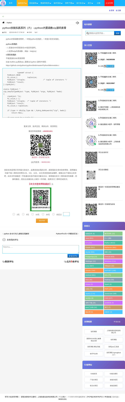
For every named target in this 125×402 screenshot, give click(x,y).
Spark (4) (108, 284)
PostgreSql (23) (91, 257)
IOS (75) (108, 275)
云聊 (98, 3)
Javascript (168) (110, 293)
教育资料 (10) (110, 234)
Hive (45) (89, 280)
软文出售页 (94, 386)
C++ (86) (108, 238)
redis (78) (89, 289)
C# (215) (89, 243)
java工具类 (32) (91, 307)
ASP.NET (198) (110, 270)
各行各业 (80, 3)
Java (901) (89, 238)
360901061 (62, 399)
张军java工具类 (113, 347)
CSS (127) (108, 298)
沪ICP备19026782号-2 (95, 397)
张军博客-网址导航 (93, 347)
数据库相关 (46, 3)
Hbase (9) (89, 284)
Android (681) (91, 275)
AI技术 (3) (108, 312)
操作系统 (58, 3)
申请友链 (117, 322)
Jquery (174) (90, 293)
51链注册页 (114, 374)
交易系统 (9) (109, 303)
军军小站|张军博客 (12, 397)
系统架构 (33, 3)
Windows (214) (110, 261)
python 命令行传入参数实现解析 (16, 234)
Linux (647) (90, 266)
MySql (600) (90, 252)
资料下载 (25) (91, 303)
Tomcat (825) (109, 257)
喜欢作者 (42, 221)
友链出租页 (114, 380)
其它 (90, 3)
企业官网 (109, 3)
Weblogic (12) (91, 261)
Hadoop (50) (109, 280)
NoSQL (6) (89, 298)
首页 (10, 3)
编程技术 (22, 3)
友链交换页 (114, 386)
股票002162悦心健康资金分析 (94, 340)
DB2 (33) (108, 252)
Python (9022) (110, 243)
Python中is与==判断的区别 (66, 234)
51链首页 (94, 374)
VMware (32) (109, 266)
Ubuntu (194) (90, 270)
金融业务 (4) (90, 234)
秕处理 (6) (89, 312)
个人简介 (62, 397)
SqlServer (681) (110, 247)
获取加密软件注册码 (28, 397)
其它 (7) (107, 307)
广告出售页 (94, 380)
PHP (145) (108, 289)
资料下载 (69, 3)
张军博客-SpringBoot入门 (114, 354)
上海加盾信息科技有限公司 (114, 332)
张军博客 (94, 331)
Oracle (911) (90, 247)
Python (9, 23)
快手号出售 (94, 354)
